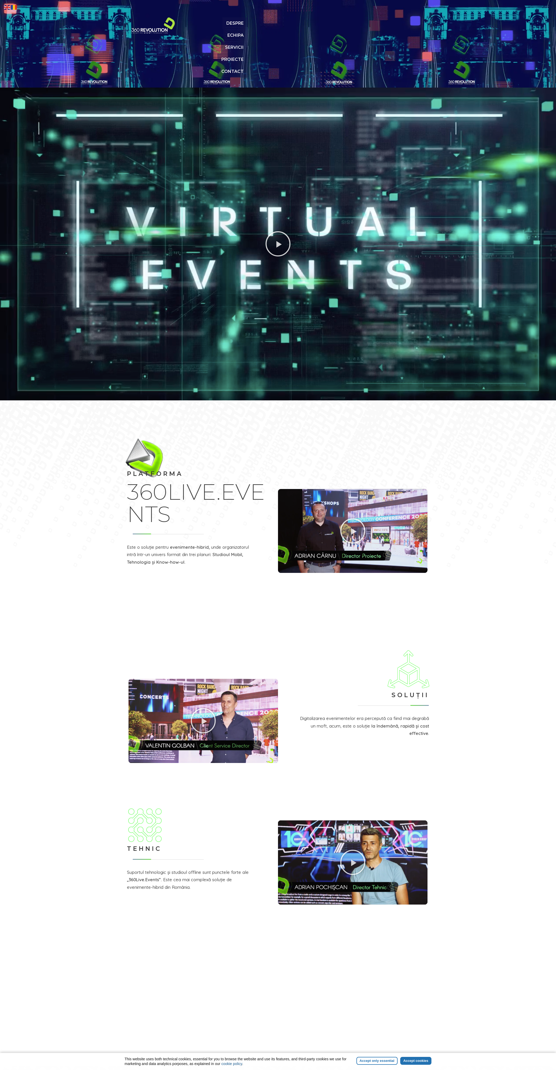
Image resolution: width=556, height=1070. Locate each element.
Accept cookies (415, 1061)
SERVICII (350, 23)
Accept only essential (377, 1061)
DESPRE (300, 23)
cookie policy (231, 1064)
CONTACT (409, 23)
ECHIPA (325, 23)
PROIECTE (378, 23)
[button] (278, 200)
